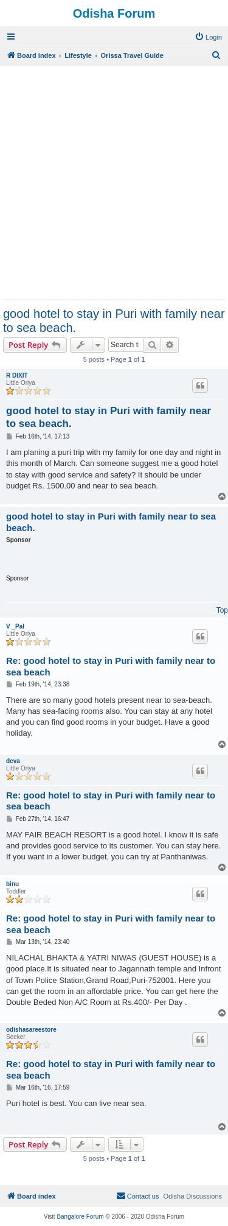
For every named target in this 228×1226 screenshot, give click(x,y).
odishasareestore (31, 1029)
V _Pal (15, 626)
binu (12, 884)
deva (13, 761)
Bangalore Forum (80, 1216)
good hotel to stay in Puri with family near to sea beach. (114, 320)
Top (222, 610)
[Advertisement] (114, 182)
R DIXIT (17, 375)
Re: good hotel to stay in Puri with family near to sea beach (110, 666)
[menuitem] (208, 37)
